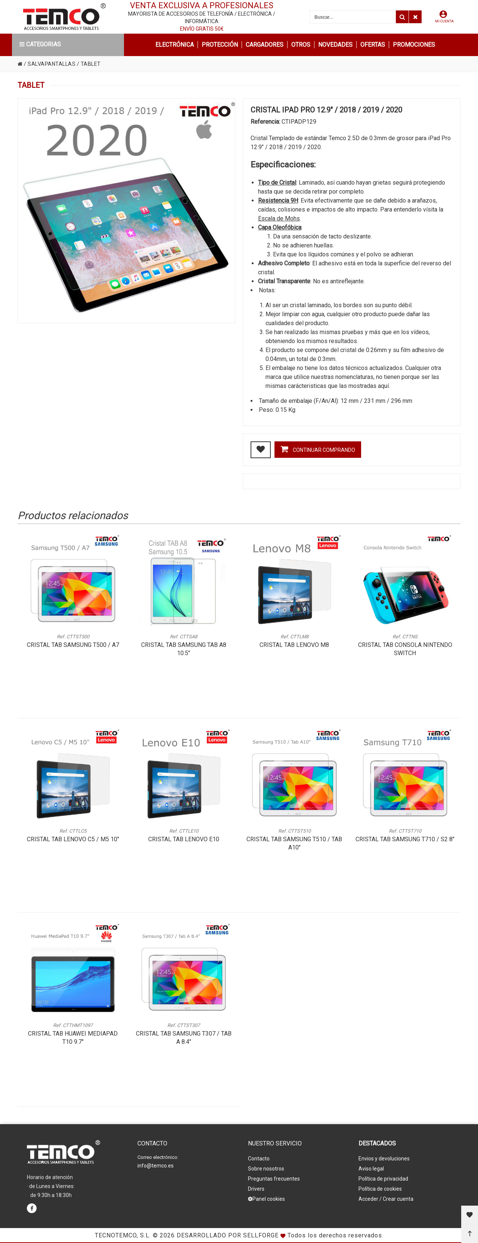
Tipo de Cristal (277, 182)
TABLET (91, 64)
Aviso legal (371, 1169)
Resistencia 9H (278, 200)
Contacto (259, 1159)
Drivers (256, 1189)
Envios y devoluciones (384, 1159)
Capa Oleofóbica (279, 227)
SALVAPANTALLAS (51, 64)
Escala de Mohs (279, 218)
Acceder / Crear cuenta (385, 1199)
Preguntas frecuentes (274, 1179)
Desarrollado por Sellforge (228, 1235)
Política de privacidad (383, 1179)
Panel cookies (266, 1199)
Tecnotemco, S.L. (123, 1235)
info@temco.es (155, 1166)
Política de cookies (380, 1189)
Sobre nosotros (266, 1169)
